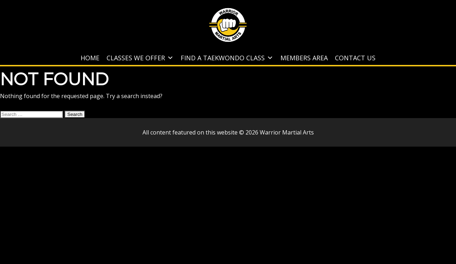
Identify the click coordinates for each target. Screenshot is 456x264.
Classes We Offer (140, 58)
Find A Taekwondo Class (227, 58)
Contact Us (355, 58)
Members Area (304, 58)
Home (90, 58)
